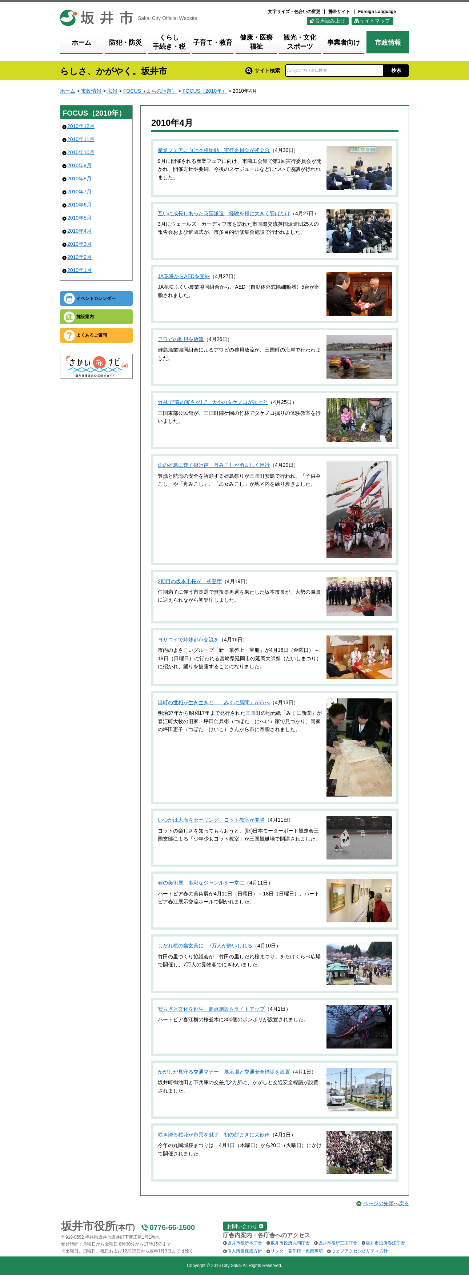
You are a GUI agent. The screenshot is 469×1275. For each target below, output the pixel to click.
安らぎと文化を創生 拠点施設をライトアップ (211, 1009)
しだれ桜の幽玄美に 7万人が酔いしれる (205, 946)
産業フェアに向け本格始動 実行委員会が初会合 (214, 150)
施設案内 (85, 316)
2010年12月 (81, 126)
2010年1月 (79, 270)
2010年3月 (79, 244)
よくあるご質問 (91, 335)
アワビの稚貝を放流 (181, 339)
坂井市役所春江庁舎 (385, 1243)
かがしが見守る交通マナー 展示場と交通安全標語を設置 (224, 1072)
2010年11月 (81, 139)
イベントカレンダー (96, 298)
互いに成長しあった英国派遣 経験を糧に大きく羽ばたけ (224, 213)
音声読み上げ (330, 21)
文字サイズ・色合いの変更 (294, 11)
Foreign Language (377, 11)
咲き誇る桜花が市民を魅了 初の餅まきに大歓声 (214, 1135)
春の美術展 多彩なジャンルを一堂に (201, 883)
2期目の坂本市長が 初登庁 (190, 581)
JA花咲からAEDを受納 (184, 276)
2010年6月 (79, 205)
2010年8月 (79, 178)
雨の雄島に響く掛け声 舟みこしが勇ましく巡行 (214, 465)
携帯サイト (339, 11)
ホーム (67, 91)
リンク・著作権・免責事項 (296, 1251)
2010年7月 (79, 192)
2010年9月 (79, 165)
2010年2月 (79, 257)
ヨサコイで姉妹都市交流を (188, 639)
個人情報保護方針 (244, 1251)
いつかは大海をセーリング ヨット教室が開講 (211, 820)
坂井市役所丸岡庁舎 (290, 1243)
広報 (112, 91)
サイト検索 (262, 70)
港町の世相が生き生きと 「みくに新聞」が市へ (214, 702)
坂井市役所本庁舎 (244, 1243)
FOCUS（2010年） (205, 91)
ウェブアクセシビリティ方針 (359, 1251)
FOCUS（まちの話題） (150, 91)
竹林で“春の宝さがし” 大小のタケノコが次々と (213, 402)
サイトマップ (375, 21)
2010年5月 (79, 218)
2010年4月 (79, 231)
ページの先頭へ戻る (386, 1203)
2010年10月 (81, 152)
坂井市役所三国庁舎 (337, 1243)
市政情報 (91, 91)
